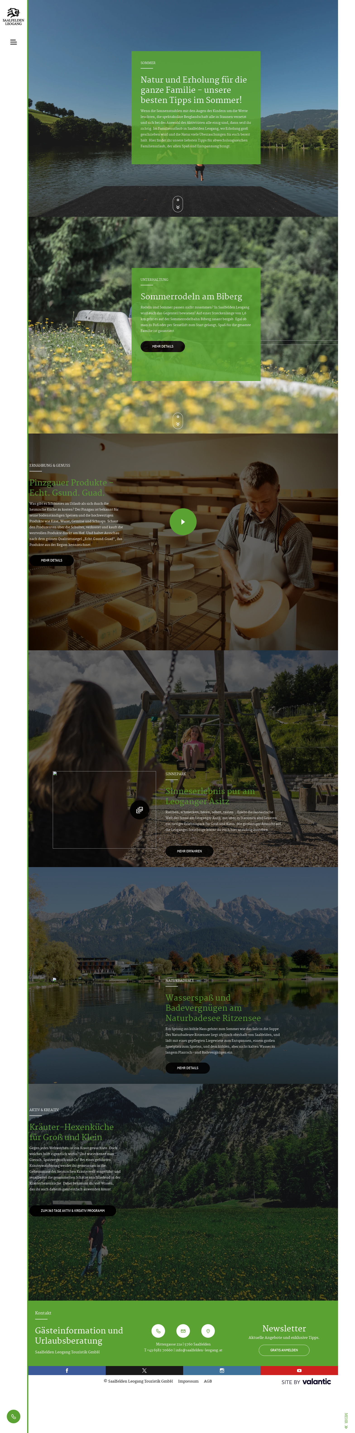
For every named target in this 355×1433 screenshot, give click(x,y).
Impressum (188, 1382)
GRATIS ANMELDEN (284, 1350)
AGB (208, 1382)
